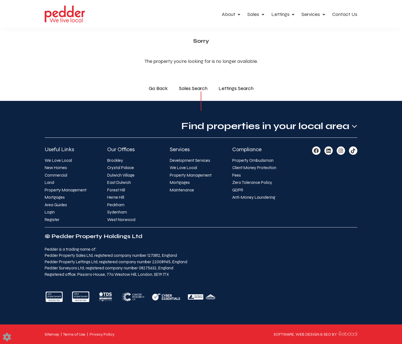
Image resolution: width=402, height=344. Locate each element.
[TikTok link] (353, 151)
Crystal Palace (120, 167)
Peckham (116, 204)
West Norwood (121, 219)
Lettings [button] (281, 14)
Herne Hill (115, 197)
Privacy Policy (102, 334)
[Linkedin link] (328, 151)
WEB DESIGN (307, 334)
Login (50, 212)
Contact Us (344, 14)
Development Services (190, 160)
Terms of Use (74, 334)
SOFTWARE (284, 334)
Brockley (115, 160)
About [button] (229, 14)
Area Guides (56, 204)
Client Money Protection (254, 167)
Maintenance (182, 190)
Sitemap (52, 334)
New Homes (56, 167)
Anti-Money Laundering (253, 197)
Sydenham (117, 212)
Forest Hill (116, 190)
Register (52, 219)
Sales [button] (253, 14)
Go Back (158, 88)
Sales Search (193, 88)
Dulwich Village (121, 175)
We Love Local (58, 160)
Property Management (66, 190)
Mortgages (55, 197)
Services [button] (311, 14)
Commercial (56, 175)
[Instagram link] (341, 151)
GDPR (237, 190)
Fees (236, 175)
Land (49, 182)
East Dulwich (119, 182)
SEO (327, 334)
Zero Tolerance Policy (252, 182)
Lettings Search (236, 88)
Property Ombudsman (253, 160)
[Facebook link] (316, 151)
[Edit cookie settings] (7, 337)
